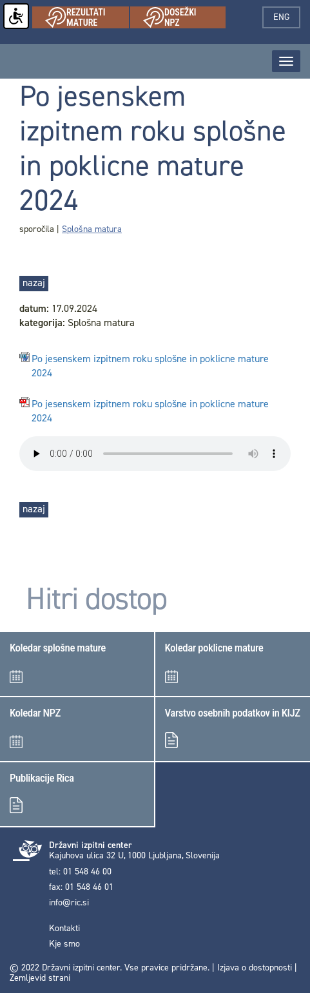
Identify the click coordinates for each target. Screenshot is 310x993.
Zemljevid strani (40, 978)
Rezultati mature (87, 17)
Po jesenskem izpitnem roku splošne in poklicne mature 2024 (150, 366)
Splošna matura (92, 229)
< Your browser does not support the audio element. (155, 453)
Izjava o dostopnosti (254, 967)
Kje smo (64, 944)
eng (286, 17)
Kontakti (64, 928)
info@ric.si (69, 903)
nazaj (34, 282)
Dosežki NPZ (184, 17)
